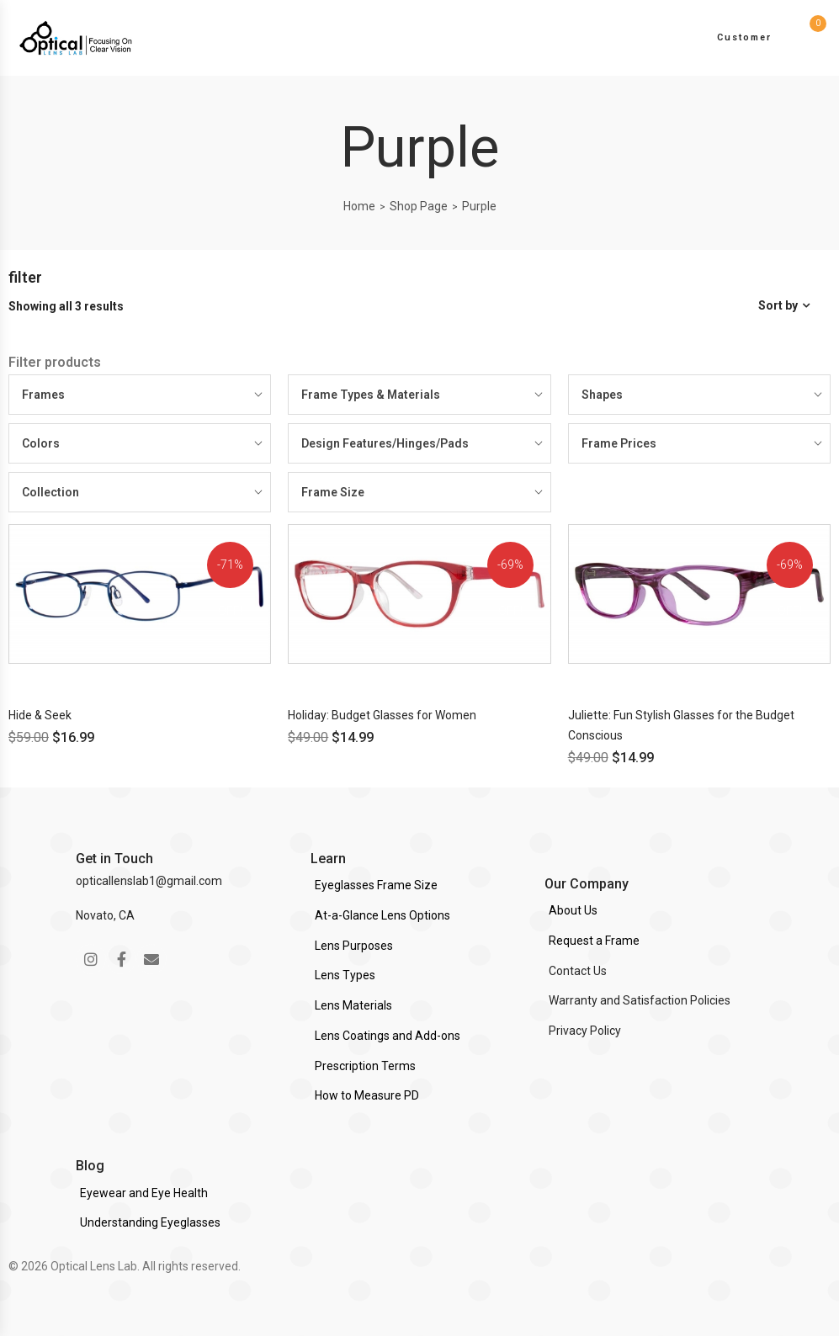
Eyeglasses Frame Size (376, 885)
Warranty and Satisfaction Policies (639, 1000)
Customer (744, 37)
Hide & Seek (40, 715)
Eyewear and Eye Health (144, 1193)
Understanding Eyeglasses (150, 1222)
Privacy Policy (585, 1030)
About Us (573, 910)
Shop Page (419, 206)
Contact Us (578, 971)
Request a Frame (594, 940)
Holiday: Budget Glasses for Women (382, 715)
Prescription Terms (365, 1066)
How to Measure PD (367, 1095)
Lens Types (345, 975)
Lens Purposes (354, 945)
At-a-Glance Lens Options (382, 915)
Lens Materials (353, 1005)
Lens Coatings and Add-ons (387, 1035)
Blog (90, 1166)
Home (359, 206)
